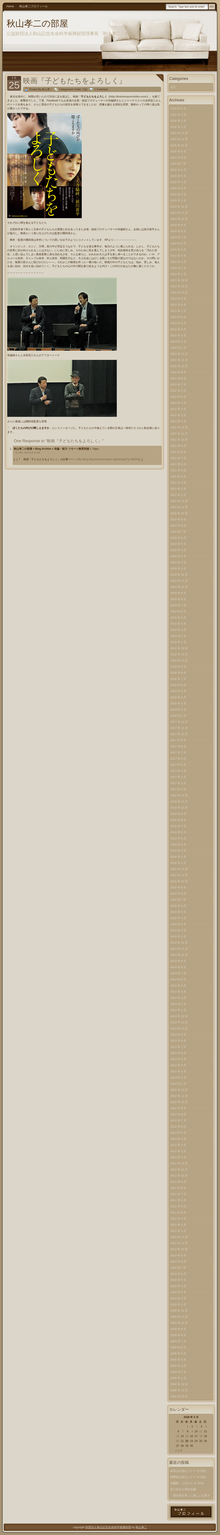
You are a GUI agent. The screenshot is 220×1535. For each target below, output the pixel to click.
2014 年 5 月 (178, 985)
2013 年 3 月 (178, 1071)
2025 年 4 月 (178, 182)
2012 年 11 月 (179, 1096)
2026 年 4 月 (178, 108)
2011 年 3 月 (178, 1218)
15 (186, 1436)
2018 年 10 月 (179, 660)
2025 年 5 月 (178, 176)
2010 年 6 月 (178, 1273)
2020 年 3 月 (178, 556)
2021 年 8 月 (178, 452)
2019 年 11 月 (179, 580)
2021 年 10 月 (179, 439)
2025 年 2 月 (178, 194)
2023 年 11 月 (179, 286)
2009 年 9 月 (178, 1329)
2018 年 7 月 (178, 679)
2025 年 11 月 (179, 139)
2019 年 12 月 (179, 574)
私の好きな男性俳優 (183, 1489)
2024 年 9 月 (178, 225)
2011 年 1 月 (178, 1231)
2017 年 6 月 (178, 758)
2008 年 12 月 (179, 1384)
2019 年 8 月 (178, 599)
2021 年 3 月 (178, 482)
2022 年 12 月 (179, 353)
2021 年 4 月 (178, 476)
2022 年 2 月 (178, 415)
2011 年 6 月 (178, 1200)
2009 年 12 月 (179, 1310)
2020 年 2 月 (178, 562)
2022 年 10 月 (179, 366)
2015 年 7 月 (178, 899)
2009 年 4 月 (178, 1359)
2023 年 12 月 (179, 280)
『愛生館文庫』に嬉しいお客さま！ (190, 1496)
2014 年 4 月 (178, 991)
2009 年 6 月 (178, 1347)
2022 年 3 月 (178, 409)
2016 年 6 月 (178, 832)
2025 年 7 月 (178, 163)
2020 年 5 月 (178, 544)
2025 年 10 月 (179, 145)
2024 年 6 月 (178, 243)
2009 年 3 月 (178, 1365)
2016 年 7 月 (178, 826)
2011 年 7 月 (178, 1194)
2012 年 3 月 (178, 1145)
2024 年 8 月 (178, 231)
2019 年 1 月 (178, 642)
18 (200, 1436)
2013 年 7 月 (178, 1047)
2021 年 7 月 (178, 458)
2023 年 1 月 (178, 347)
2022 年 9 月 (178, 372)
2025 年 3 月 (178, 188)
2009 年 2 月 (178, 1372)
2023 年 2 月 (178, 341)
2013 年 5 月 (178, 1059)
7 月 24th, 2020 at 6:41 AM (27, 452)
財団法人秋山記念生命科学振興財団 (108, 1527)
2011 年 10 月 (179, 1175)
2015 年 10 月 (179, 881)
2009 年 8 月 (178, 1335)
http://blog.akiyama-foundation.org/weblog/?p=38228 (107, 459)
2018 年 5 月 (178, 691)
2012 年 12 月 (179, 1089)
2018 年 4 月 (178, 697)
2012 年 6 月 (178, 1126)
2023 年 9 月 (178, 298)
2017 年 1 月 (178, 789)
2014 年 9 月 (178, 961)
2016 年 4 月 (178, 844)
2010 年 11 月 (179, 1243)
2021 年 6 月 (178, 464)
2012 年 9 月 (178, 1108)
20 (177, 1441)
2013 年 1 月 (178, 1083)
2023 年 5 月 (178, 323)
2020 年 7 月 (178, 531)
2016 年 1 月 (178, 863)
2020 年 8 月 (178, 525)
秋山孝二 (141, 1527)
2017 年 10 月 (179, 734)
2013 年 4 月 (178, 1065)
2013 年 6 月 (178, 1053)
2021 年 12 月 (179, 427)
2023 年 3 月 (178, 335)
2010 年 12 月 (179, 1237)
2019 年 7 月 (178, 605)
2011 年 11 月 (179, 1169)
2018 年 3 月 (178, 703)
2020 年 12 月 (179, 501)
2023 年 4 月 (178, 329)
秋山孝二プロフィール (33, 6)
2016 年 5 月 (178, 838)
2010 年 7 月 (178, 1267)
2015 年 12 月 (179, 869)
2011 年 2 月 (178, 1224)
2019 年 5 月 (178, 617)
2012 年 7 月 (178, 1120)
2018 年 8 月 (178, 672)
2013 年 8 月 (178, 1040)
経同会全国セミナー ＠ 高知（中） (188, 1471)
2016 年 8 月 (178, 820)
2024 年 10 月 (179, 219)
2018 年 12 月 (179, 648)
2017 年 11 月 (179, 728)
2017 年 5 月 (178, 764)
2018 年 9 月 (178, 666)
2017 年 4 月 (178, 771)
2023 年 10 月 (179, 292)
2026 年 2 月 (178, 120)
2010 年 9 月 (178, 1255)
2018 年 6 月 (178, 685)
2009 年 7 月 (178, 1341)
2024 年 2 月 (178, 268)
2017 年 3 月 (178, 777)
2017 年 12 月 (179, 721)
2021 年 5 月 (178, 470)
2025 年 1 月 (178, 200)
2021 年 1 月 (178, 495)
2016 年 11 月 (179, 801)
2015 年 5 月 (178, 912)
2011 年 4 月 (178, 1212)
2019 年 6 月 (178, 611)
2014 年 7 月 (178, 973)
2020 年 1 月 (178, 568)
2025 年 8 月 (178, 157)
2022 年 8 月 (178, 378)
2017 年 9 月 (178, 740)
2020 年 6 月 (178, 537)
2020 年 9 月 (178, 519)
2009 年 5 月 (178, 1353)
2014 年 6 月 (178, 979)
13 (177, 1436)
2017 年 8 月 (178, 746)
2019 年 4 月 (178, 623)
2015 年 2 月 (178, 930)
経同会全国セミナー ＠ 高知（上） (188, 1477)
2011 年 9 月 (178, 1181)
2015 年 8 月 (178, 893)
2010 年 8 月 (178, 1261)
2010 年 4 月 (178, 1286)
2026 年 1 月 (178, 127)
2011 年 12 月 (179, 1163)
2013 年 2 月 (178, 1077)
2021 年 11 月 (179, 433)
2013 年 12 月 (179, 1016)
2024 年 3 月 (178, 261)
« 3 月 (178, 1450)
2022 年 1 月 (178, 421)
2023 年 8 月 (178, 304)
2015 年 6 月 (178, 905)
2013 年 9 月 (178, 1034)
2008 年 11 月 (179, 1390)
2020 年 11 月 (179, 507)
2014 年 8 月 (178, 967)
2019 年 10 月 (179, 587)
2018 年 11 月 (179, 654)
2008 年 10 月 (179, 1396)
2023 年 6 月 (178, 317)
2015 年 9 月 (178, 887)
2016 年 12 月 (179, 795)
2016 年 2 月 (178, 856)
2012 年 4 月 (178, 1139)
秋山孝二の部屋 (37, 23)
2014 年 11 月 (179, 948)
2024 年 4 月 (178, 255)
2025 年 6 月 (178, 170)
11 (200, 1431)
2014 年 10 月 (179, 955)
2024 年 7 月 (178, 237)
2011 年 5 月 (178, 1206)
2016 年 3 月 (178, 850)
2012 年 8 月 (178, 1114)
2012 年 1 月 (178, 1157)
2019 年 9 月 (178, 593)
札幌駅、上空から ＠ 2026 (187, 1483)
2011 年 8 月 (178, 1188)
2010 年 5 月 (178, 1280)
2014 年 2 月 (178, 1004)
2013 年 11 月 (179, 1022)
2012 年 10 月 (179, 1102)
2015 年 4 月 (178, 918)
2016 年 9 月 (178, 813)
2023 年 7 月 (178, 311)
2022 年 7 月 (178, 384)
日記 (85, 89)
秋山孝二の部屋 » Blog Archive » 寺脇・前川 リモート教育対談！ (53, 448)
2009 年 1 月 (178, 1378)
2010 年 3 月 (178, 1292)
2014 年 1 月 (178, 1010)
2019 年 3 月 (178, 629)
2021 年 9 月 (178, 445)
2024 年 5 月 (178, 249)
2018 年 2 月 (178, 709)
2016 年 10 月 (179, 807)
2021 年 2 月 (178, 488)
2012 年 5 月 (178, 1132)
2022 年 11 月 (179, 360)
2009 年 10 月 (179, 1323)
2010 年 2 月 (178, 1298)
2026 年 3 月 (178, 114)
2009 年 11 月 (179, 1316)
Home (10, 6)
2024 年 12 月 (179, 206)
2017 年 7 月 (178, 752)
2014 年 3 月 (178, 997)
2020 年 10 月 (179, 513)
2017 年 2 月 (178, 783)
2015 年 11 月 (179, 875)
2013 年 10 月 (179, 1028)
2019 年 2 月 (178, 636)
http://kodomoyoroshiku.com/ (128, 96)
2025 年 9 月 (178, 151)
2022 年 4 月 (178, 403)
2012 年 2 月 (178, 1151)
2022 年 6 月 (178, 390)
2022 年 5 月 (178, 396)
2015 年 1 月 (178, 936)
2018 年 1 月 (178, 715)
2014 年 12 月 (179, 942)
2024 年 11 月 (179, 212)
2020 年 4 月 (178, 550)
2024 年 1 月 (178, 274)
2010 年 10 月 (179, 1249)
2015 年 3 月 (178, 924)
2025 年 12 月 (179, 133)
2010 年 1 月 (178, 1304)
